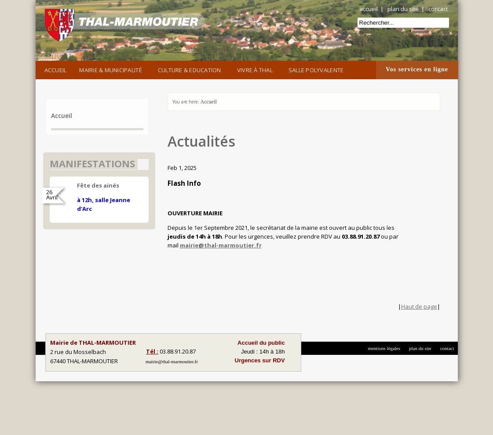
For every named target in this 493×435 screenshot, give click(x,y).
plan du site (403, 9)
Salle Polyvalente (317, 69)
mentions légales (384, 348)
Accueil (55, 70)
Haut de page (419, 306)
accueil (368, 9)
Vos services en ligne (417, 69)
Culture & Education (191, 69)
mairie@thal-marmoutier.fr (221, 245)
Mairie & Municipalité (112, 69)
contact (438, 9)
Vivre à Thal (256, 69)
